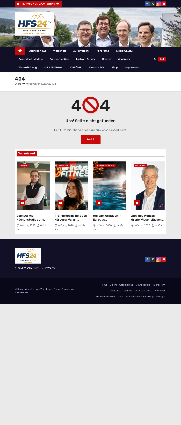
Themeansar (22, 292)
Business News (37, 51)
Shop (115, 67)
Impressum (132, 67)
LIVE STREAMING (53, 67)
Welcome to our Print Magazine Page (145, 296)
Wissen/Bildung (27, 67)
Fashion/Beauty (85, 59)
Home (104, 284)
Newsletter (159, 290)
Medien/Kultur (124, 51)
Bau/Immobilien (59, 59)
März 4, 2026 (28, 225)
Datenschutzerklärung (121, 284)
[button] (155, 59)
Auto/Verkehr (81, 51)
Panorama (103, 51)
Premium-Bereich (105, 296)
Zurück (90, 139)
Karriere (128, 290)
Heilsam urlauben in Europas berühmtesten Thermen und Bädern (108, 221)
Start (18, 83)
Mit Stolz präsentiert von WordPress (34, 289)
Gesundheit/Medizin (30, 59)
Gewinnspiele (97, 67)
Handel (106, 59)
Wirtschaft (59, 51)
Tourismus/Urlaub (105, 165)
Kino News (124, 59)
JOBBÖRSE (75, 67)
